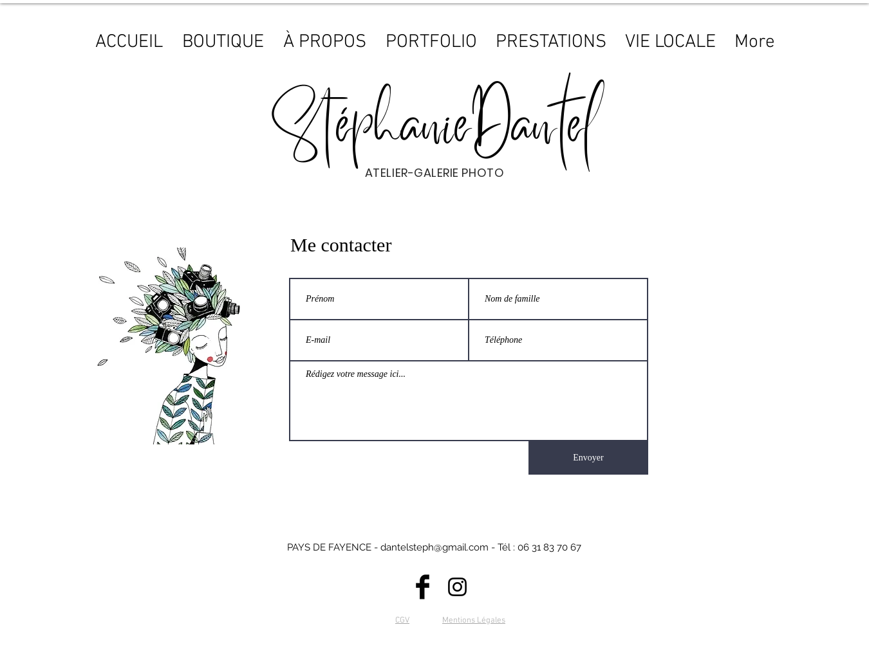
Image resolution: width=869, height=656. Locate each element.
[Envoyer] (588, 458)
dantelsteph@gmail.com (434, 547)
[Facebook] (422, 586)
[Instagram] (457, 586)
